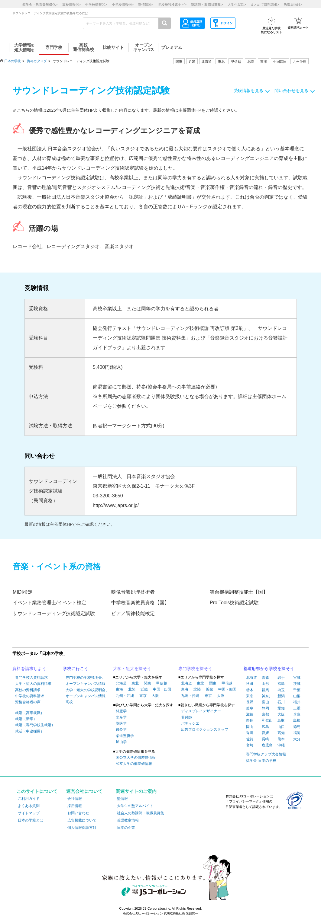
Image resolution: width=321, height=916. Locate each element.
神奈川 (267, 696)
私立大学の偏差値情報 (134, 763)
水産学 (121, 717)
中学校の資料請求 (29, 696)
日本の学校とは (30, 820)
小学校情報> (123, 4)
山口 (281, 727)
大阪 (155, 696)
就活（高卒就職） (29, 713)
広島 (265, 727)
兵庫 (296, 714)
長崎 (265, 739)
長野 (249, 702)
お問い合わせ (78, 813)
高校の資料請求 (28, 690)
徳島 (296, 727)
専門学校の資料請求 (31, 677)
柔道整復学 (125, 736)
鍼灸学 (121, 729)
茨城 (296, 683)
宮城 (296, 677)
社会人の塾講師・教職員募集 (140, 813)
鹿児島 (267, 745)
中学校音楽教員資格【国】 (140, 602)
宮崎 (249, 745)
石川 (281, 702)
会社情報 (74, 798)
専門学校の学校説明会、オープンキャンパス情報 (85, 680)
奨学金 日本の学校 (261, 760)
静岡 (265, 708)
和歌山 (267, 720)
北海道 (207, 61)
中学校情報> (96, 4)
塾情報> (145, 4)
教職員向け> (293, 4)
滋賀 (249, 714)
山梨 (296, 696)
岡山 (249, 727)
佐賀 (249, 739)
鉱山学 (121, 742)
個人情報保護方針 (81, 827)
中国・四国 (162, 689)
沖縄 (281, 745)
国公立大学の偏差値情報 (136, 757)
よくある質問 (29, 806)
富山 (265, 702)
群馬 (265, 690)
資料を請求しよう (29, 668)
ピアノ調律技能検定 (133, 613)
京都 (265, 714)
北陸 (131, 689)
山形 (265, 683)
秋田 (249, 683)
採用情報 (74, 806)
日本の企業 (126, 827)
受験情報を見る (248, 90)
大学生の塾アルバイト (135, 806)
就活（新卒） (26, 719)
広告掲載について (81, 820)
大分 (296, 739)
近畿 (144, 689)
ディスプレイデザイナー (201, 711)
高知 (281, 733)
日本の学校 (12, 61)
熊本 (281, 739)
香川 (249, 733)
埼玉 (281, 690)
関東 (147, 683)
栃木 (249, 690)
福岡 (296, 733)
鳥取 (281, 720)
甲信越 (161, 683)
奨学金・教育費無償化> (39, 4)
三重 (296, 708)
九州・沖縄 (125, 696)
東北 (135, 683)
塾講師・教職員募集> (207, 4)
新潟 (281, 696)
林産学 (121, 711)
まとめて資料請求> (265, 4)
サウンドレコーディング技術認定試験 (54, 613)
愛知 (281, 708)
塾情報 (122, 798)
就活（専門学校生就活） (35, 725)
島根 (296, 720)
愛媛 (265, 733)
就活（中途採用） (29, 731)
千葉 (296, 690)
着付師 (186, 717)
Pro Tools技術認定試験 (234, 602)
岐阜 (249, 708)
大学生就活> (237, 4)
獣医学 (121, 723)
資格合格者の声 (28, 702)
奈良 (249, 720)
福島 (281, 683)
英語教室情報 (128, 820)
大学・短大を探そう (132, 668)
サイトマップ (29, 813)
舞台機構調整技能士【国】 (239, 592)
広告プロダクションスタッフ (204, 729)
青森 (265, 677)
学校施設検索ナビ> (172, 4)
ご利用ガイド (29, 798)
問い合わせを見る (291, 90)
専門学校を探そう (195, 668)
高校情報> (71, 4)
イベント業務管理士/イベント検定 (49, 602)
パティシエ (190, 723)
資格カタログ (37, 61)
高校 (69, 702)
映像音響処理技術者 (133, 592)
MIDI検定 (23, 592)
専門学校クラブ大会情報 (266, 754)
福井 (296, 702)
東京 (143, 696)
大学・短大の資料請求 (33, 683)
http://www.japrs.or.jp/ (116, 505)
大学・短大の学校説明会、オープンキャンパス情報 (87, 693)
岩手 (281, 677)
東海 (119, 689)
